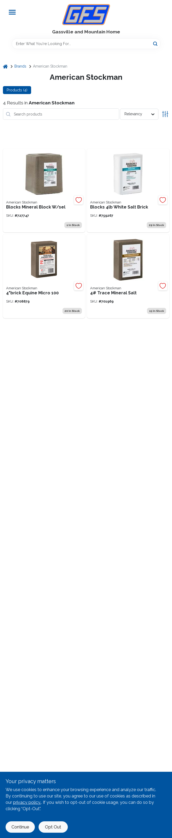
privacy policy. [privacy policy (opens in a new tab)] (27, 802)
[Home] (5, 66)
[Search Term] (86, 43)
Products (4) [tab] (17, 90)
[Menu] (12, 12)
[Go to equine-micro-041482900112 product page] (44, 276)
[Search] (156, 43)
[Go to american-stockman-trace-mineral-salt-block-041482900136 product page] (128, 276)
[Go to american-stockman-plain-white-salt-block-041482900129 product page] (128, 190)
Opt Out (53, 827)
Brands (20, 66)
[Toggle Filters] (165, 114)
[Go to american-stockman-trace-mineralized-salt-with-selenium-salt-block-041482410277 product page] (44, 190)
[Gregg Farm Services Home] (86, 14)
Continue (20, 827)
